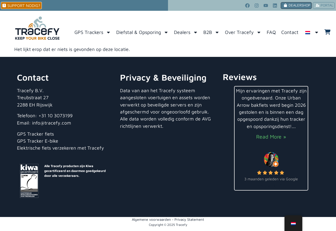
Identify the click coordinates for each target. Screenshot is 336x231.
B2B (211, 32)
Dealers (186, 32)
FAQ (271, 32)
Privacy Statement (189, 219)
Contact (290, 32)
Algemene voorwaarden (151, 219)
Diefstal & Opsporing (142, 32)
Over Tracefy (243, 32)
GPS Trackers (92, 32)
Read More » (271, 136)
